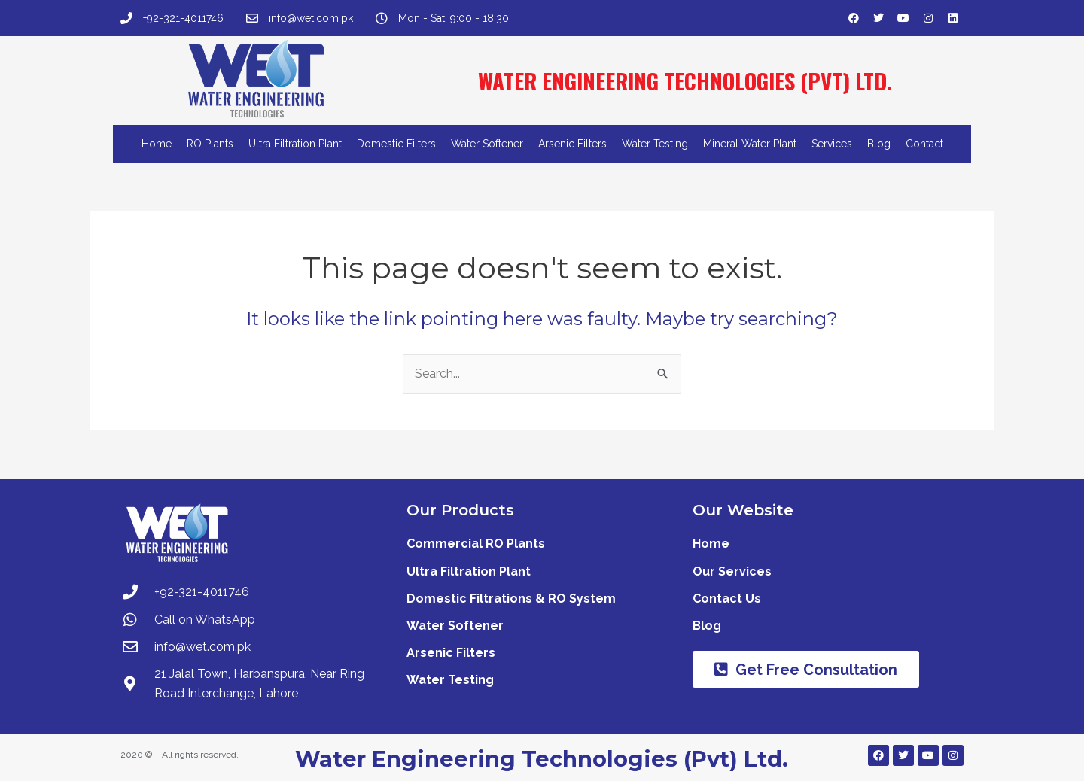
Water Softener (487, 144)
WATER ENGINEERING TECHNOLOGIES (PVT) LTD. (685, 80)
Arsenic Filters (572, 144)
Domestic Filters (396, 144)
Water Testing (655, 144)
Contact (924, 144)
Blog (879, 144)
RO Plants (210, 144)
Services (831, 144)
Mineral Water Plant (749, 144)
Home (157, 144)
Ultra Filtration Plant (295, 144)
